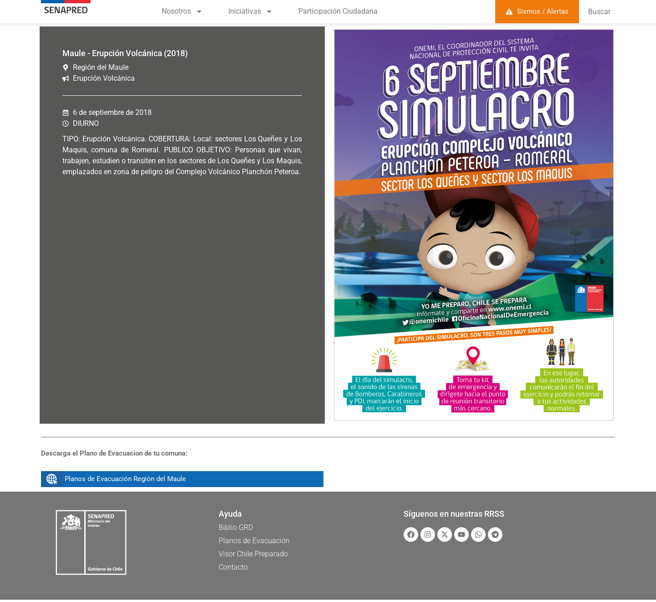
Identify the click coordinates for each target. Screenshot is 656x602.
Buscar (599, 11)
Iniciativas (250, 11)
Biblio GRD (236, 527)
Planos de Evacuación (254, 540)
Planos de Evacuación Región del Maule (125, 479)
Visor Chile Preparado (253, 554)
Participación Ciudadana (338, 11)
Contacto (233, 567)
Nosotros (182, 11)
